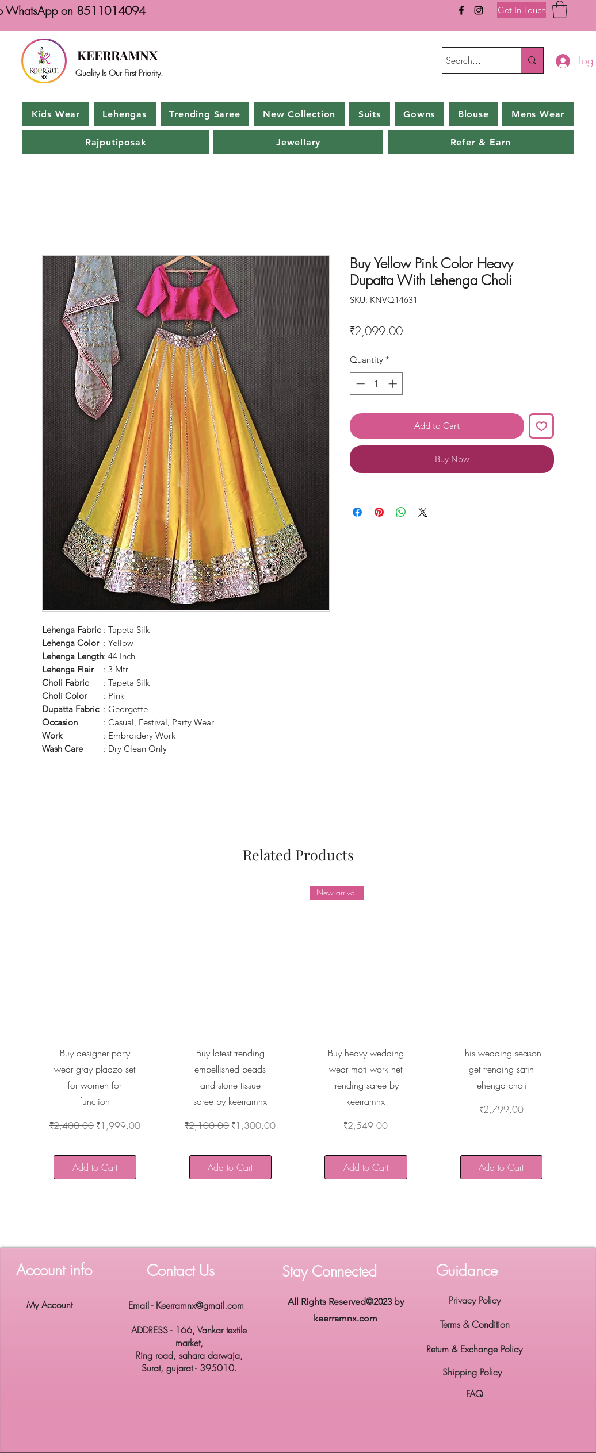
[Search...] (471, 60)
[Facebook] (461, 10)
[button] (559, 9)
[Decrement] (359, 383)
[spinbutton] (376, 383)
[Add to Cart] (95, 1167)
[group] (298, 1040)
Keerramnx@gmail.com (200, 1305)
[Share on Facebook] (357, 512)
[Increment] (394, 383)
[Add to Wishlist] (542, 426)
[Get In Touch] (521, 10)
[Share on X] (423, 512)
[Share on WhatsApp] (401, 512)
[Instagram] (478, 10)
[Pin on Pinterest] (379, 512)
